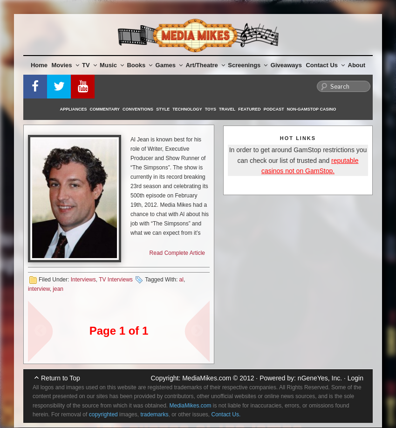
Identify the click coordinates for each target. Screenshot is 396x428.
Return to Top (60, 378)
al (181, 279)
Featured (249, 109)
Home (39, 65)
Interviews (83, 279)
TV (89, 65)
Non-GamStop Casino (311, 109)
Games (169, 65)
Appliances (73, 109)
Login (355, 378)
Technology (187, 109)
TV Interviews (116, 279)
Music (112, 65)
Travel (227, 109)
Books (139, 65)
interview (39, 289)
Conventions (138, 109)
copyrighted (103, 414)
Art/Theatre (205, 65)
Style (163, 109)
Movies (65, 65)
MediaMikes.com (206, 378)
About (357, 65)
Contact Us (325, 65)
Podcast (274, 109)
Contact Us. (226, 414)
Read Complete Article (177, 253)
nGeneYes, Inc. (320, 378)
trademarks (154, 414)
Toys (210, 109)
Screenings (247, 65)
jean (58, 289)
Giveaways (286, 65)
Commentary (105, 109)
